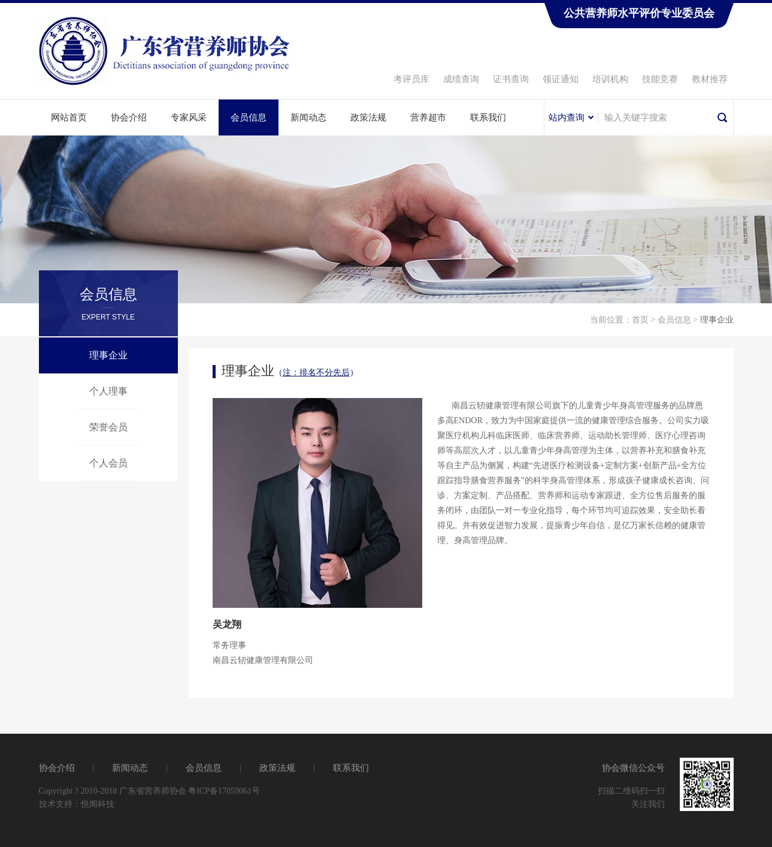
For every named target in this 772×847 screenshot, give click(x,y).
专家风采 (189, 117)
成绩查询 (461, 79)
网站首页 (69, 117)
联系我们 (488, 117)
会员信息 (249, 117)
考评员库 (411, 79)
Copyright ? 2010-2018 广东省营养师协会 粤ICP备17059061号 (149, 790)
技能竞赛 (660, 79)
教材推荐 (710, 79)
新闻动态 (308, 117)
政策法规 (368, 117)
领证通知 (561, 79)
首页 (640, 319)
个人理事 (108, 391)
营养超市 (428, 117)
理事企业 (108, 355)
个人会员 (108, 463)
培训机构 (610, 79)
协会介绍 (129, 117)
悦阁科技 (97, 804)
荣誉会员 (108, 427)
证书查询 (511, 79)
